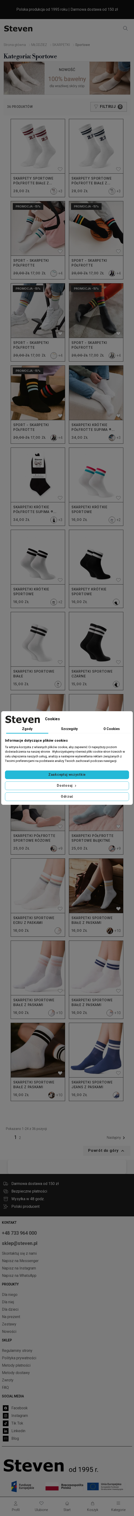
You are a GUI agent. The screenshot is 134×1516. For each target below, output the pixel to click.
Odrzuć (67, 796)
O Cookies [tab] (111, 729)
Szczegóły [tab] (69, 729)
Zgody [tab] (27, 729)
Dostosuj (67, 785)
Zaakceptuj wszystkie (67, 774)
